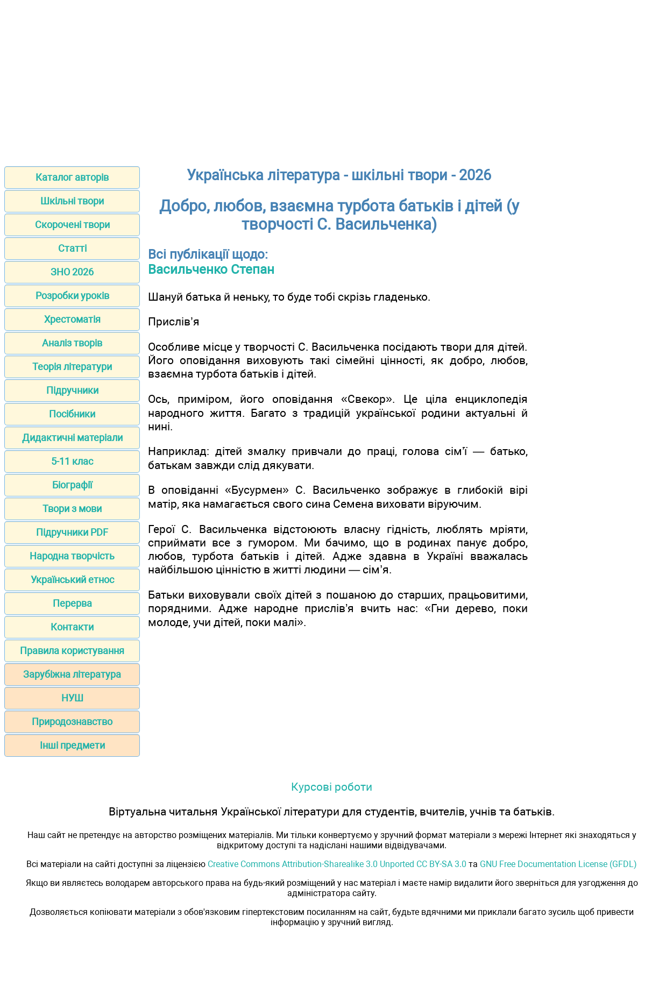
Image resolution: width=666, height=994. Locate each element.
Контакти (72, 627)
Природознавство (72, 721)
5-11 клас (72, 461)
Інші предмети (72, 745)
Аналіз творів (72, 343)
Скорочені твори (72, 224)
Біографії (72, 485)
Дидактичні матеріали (72, 437)
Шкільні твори (72, 201)
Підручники (72, 390)
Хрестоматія (72, 319)
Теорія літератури (72, 366)
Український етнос (72, 579)
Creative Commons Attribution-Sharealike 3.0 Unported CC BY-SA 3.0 (337, 864)
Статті (72, 248)
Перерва (72, 603)
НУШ (72, 698)
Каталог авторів (72, 177)
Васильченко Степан (211, 269)
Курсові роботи (331, 786)
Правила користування (72, 650)
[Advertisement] (333, 79)
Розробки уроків (72, 295)
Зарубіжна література (72, 674)
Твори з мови (72, 508)
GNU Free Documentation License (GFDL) (558, 864)
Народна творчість (72, 556)
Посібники (72, 414)
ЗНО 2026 (72, 272)
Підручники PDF (72, 532)
